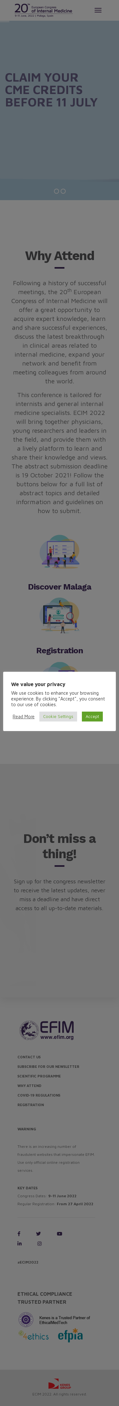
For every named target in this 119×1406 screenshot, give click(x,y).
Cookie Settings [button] (58, 716)
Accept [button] (92, 716)
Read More (24, 716)
